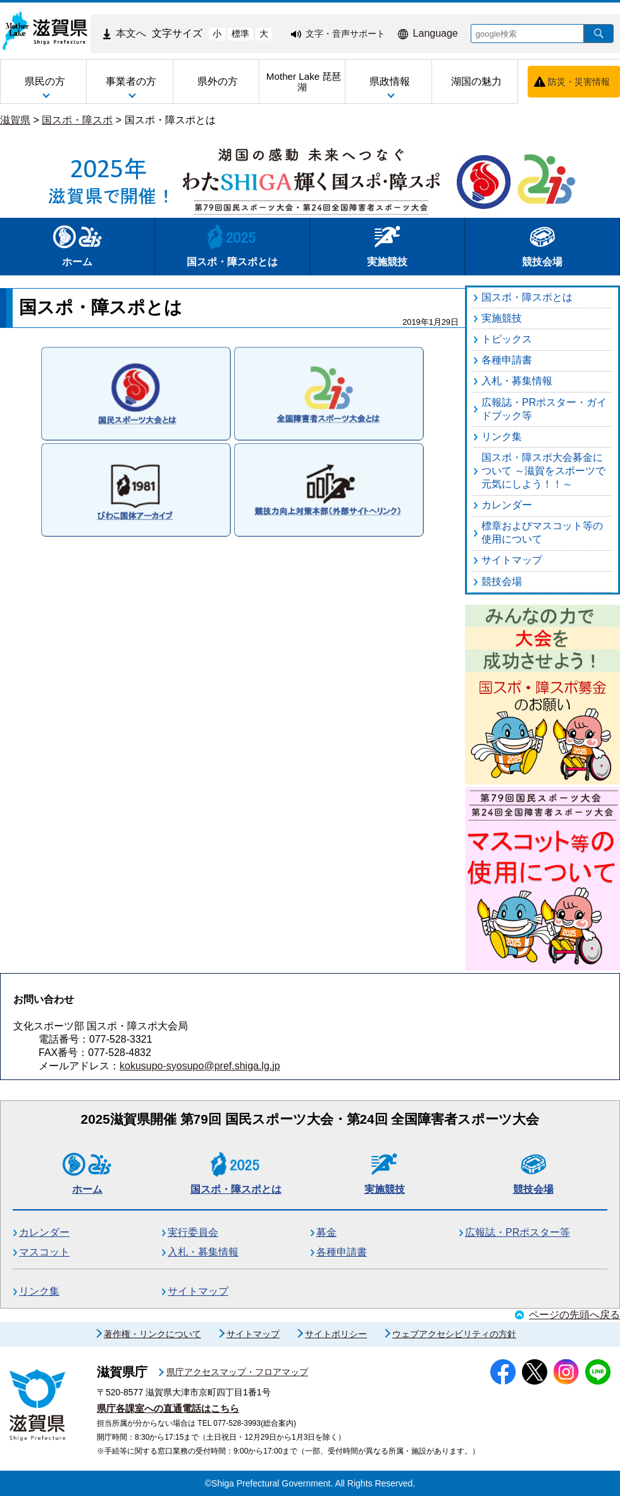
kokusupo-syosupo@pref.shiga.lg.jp (200, 1065)
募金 (326, 1232)
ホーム (77, 245)
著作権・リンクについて (152, 1334)
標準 (240, 33)
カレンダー (44, 1232)
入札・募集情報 (203, 1252)
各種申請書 (341, 1252)
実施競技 (387, 245)
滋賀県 (15, 120)
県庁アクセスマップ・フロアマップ (237, 1372)
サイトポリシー (336, 1334)
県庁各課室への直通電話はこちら (168, 1408)
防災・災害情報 (579, 82)
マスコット (44, 1252)
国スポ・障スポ (77, 120)
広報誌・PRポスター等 (517, 1232)
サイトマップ (198, 1291)
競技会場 (542, 245)
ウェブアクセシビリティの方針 (454, 1334)
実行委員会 (193, 1232)
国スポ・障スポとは (170, 120)
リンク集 (39, 1291)
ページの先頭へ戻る (574, 1314)
